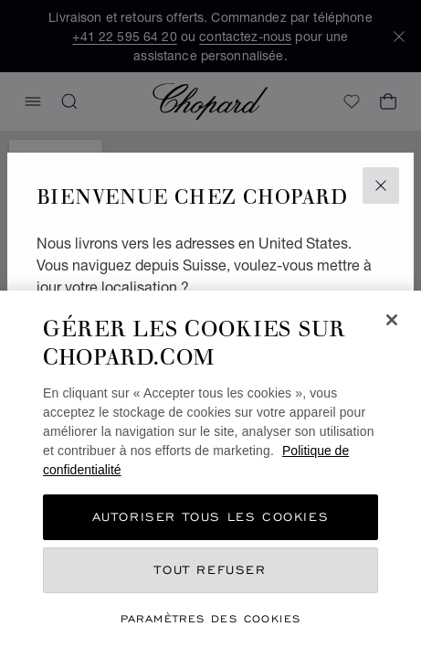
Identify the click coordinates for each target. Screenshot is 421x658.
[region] (210, 474)
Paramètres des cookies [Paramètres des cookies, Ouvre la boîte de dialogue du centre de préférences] (211, 618)
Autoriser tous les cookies (211, 517)
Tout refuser (210, 570)
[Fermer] (392, 320)
